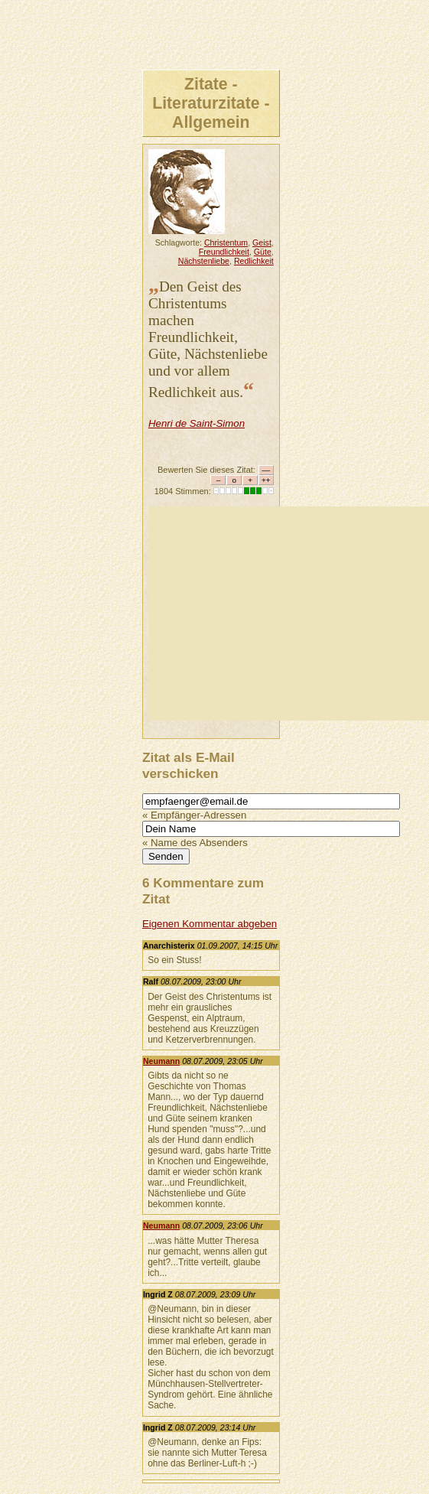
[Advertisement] (288, 613)
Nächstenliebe (203, 260)
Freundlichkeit (224, 251)
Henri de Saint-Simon (196, 423)
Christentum (226, 242)
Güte (262, 251)
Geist (261, 242)
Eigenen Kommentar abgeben (209, 923)
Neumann (161, 1061)
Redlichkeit (254, 260)
